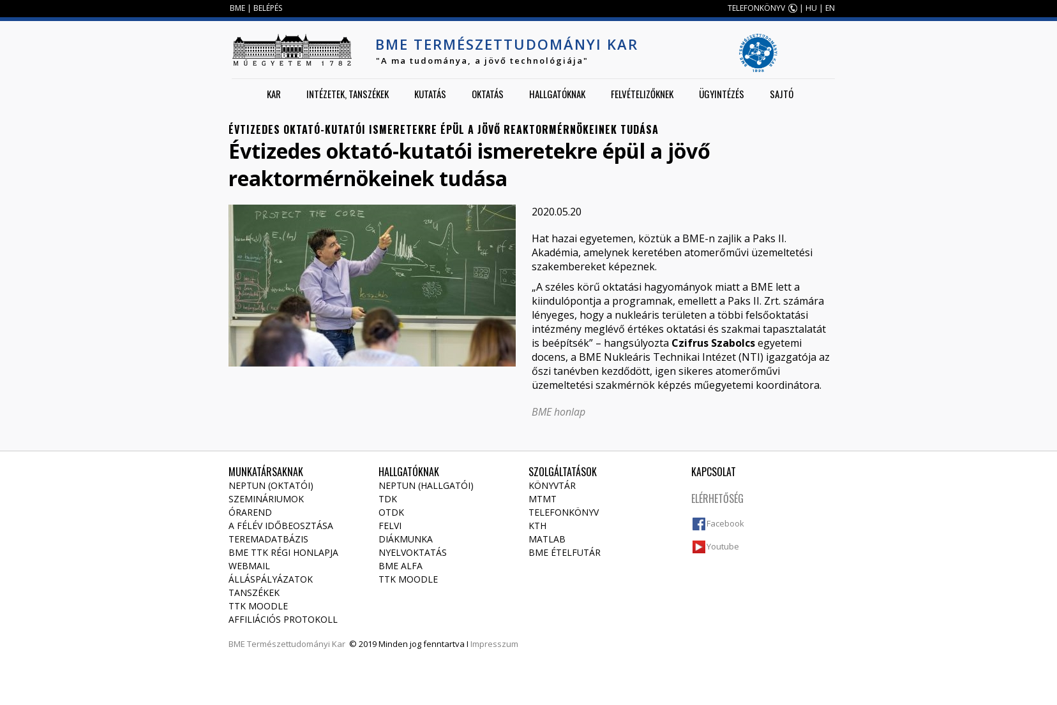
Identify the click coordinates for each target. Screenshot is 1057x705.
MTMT (542, 499)
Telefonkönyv (563, 512)
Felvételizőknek (642, 94)
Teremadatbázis (268, 539)
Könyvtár (552, 485)
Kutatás (430, 94)
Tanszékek (254, 592)
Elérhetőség (717, 498)
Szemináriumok (266, 499)
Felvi (390, 526)
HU (811, 8)
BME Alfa (401, 566)
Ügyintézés (721, 94)
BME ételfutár (564, 552)
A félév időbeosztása (281, 526)
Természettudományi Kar (296, 644)
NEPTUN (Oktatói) (271, 485)
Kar (274, 94)
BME (237, 8)
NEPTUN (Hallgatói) (426, 485)
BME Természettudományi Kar (506, 44)
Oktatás (488, 94)
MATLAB (547, 539)
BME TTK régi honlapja (283, 552)
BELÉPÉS (267, 8)
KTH (537, 526)
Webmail (249, 566)
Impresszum (494, 644)
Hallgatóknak (557, 94)
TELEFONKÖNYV (756, 8)
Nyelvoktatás (413, 552)
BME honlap (558, 412)
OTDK (391, 512)
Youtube (723, 546)
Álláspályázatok (271, 579)
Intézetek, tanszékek (347, 94)
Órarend (250, 512)
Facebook (725, 523)
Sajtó (781, 94)
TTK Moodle (258, 606)
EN (830, 8)
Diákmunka (406, 539)
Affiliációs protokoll (283, 619)
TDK (388, 499)
